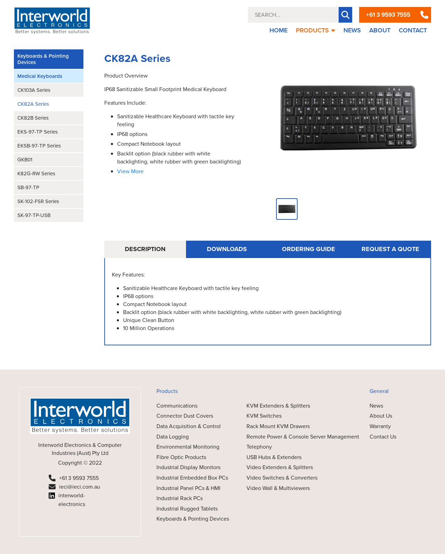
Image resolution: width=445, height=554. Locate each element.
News (376, 406)
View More (130, 171)
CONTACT (413, 30)
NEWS (352, 30)
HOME (278, 30)
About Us (381, 416)
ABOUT (379, 30)
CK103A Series (33, 90)
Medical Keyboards (39, 76)
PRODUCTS (315, 30)
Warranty (380, 426)
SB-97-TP (28, 187)
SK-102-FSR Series (38, 201)
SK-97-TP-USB (33, 215)
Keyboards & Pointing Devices (43, 59)
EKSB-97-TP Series (39, 146)
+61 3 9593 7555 (388, 14)
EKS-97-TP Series (37, 132)
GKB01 (24, 159)
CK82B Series (33, 118)
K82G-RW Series (36, 173)
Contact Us (383, 437)
